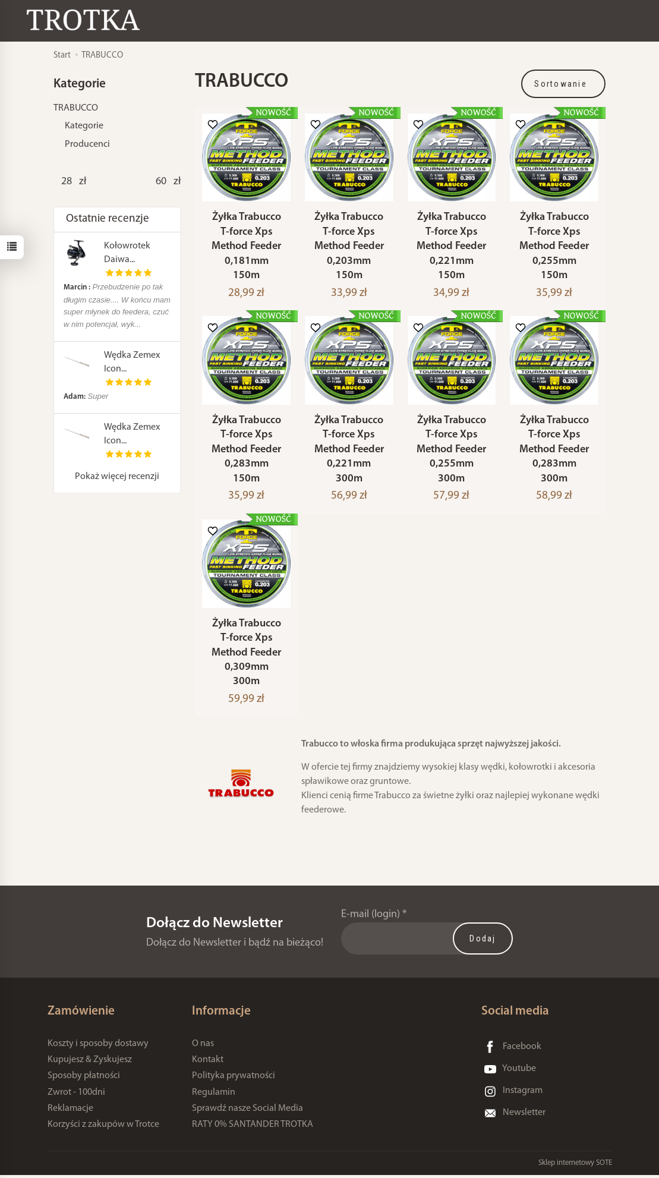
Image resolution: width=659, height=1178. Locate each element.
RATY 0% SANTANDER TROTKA (252, 1127)
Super (86, 396)
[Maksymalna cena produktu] (161, 182)
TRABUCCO (75, 108)
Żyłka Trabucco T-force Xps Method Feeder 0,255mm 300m (451, 451)
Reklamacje (70, 1111)
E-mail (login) (370, 917)
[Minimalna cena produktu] (66, 182)
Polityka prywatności (233, 1079)
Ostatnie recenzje (107, 219)
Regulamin (213, 1095)
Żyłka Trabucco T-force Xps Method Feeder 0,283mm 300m (554, 451)
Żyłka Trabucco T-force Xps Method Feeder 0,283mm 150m (246, 451)
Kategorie (84, 126)
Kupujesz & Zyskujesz (90, 1063)
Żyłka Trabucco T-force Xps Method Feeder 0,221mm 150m (451, 247)
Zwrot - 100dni (76, 1095)
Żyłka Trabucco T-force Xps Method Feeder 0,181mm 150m (246, 247)
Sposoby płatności (84, 1079)
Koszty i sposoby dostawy (98, 1046)
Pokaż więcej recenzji (117, 476)
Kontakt (207, 1063)
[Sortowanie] (563, 84)
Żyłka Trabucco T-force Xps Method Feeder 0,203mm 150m (349, 247)
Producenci (87, 144)
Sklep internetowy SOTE (575, 1166)
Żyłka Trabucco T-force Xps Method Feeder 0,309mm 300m (246, 656)
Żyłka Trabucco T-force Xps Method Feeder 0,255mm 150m (554, 247)
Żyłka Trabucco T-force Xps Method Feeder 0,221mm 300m (349, 451)
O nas (203, 1046)
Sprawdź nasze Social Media (247, 1111)
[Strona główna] (86, 20)
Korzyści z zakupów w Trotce (103, 1127)
